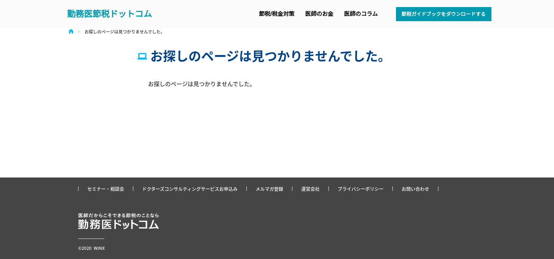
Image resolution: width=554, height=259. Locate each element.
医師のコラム (361, 14)
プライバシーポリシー (361, 188)
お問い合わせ (415, 188)
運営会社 (310, 188)
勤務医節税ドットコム (109, 14)
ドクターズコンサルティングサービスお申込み (190, 188)
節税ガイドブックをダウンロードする (444, 14)
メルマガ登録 (269, 188)
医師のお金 (319, 14)
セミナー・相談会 (105, 188)
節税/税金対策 (277, 14)
